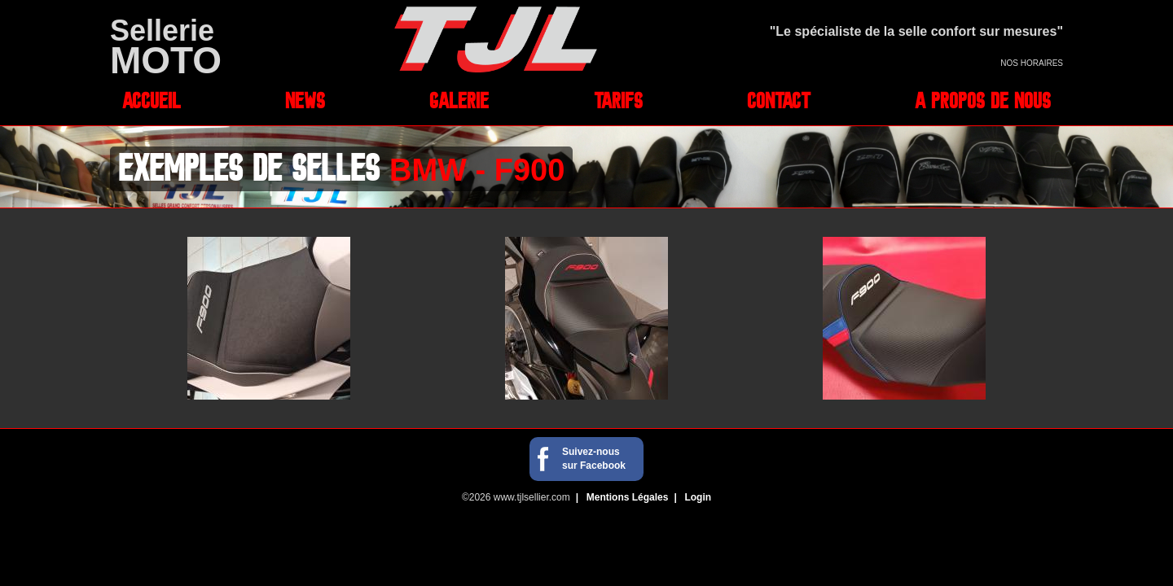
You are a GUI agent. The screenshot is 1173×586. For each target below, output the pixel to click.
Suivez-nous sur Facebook (594, 458)
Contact (779, 100)
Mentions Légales (627, 497)
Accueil (151, 100)
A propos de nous (983, 100)
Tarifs (618, 100)
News (305, 100)
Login (697, 497)
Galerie (459, 100)
